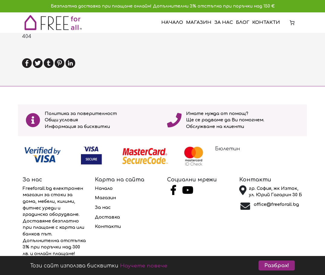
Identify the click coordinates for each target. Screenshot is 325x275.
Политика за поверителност (81, 113)
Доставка (107, 217)
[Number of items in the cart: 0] (292, 23)
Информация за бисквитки (77, 126)
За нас (223, 22)
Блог (242, 22)
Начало (172, 22)
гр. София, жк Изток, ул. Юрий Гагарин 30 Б (275, 191)
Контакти (266, 22)
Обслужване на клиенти (215, 126)
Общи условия (61, 119)
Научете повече (143, 266)
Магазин (198, 22)
